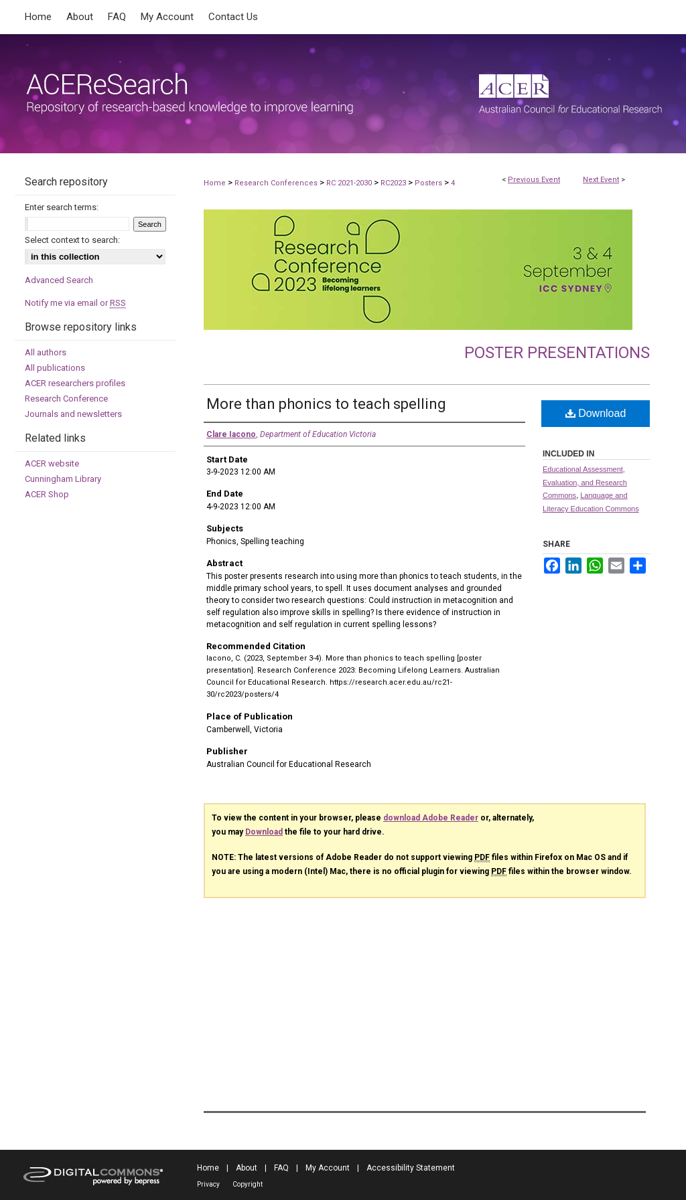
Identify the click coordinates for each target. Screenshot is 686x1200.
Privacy (208, 1184)
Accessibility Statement (410, 1168)
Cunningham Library (63, 479)
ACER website (52, 463)
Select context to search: (72, 240)
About (246, 1168)
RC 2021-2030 (350, 183)
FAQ (281, 1168)
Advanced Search (59, 280)
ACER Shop (47, 494)
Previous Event (534, 179)
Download (595, 413)
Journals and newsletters (73, 414)
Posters (429, 183)
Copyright (247, 1184)
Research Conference (66, 399)
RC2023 (394, 183)
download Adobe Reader (430, 818)
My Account (327, 1168)
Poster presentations (557, 352)
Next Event (601, 179)
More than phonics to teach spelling (326, 404)
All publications (55, 368)
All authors (45, 352)
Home (215, 183)
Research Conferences (277, 183)
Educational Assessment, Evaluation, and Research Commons (585, 482)
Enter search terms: (61, 207)
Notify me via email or (75, 303)
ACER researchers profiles (75, 383)
